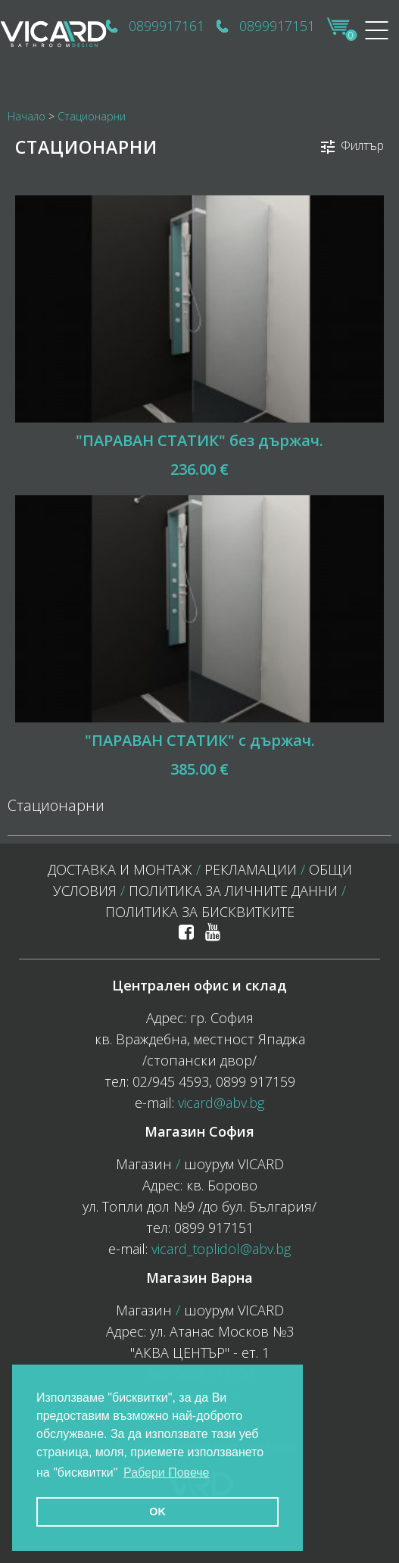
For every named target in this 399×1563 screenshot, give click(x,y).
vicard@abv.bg (221, 1102)
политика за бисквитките (200, 912)
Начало (26, 116)
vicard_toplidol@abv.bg (221, 1249)
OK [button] (157, 1511)
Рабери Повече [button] (166, 1472)
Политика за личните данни (233, 890)
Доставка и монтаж (120, 869)
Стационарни (92, 116)
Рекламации (250, 869)
